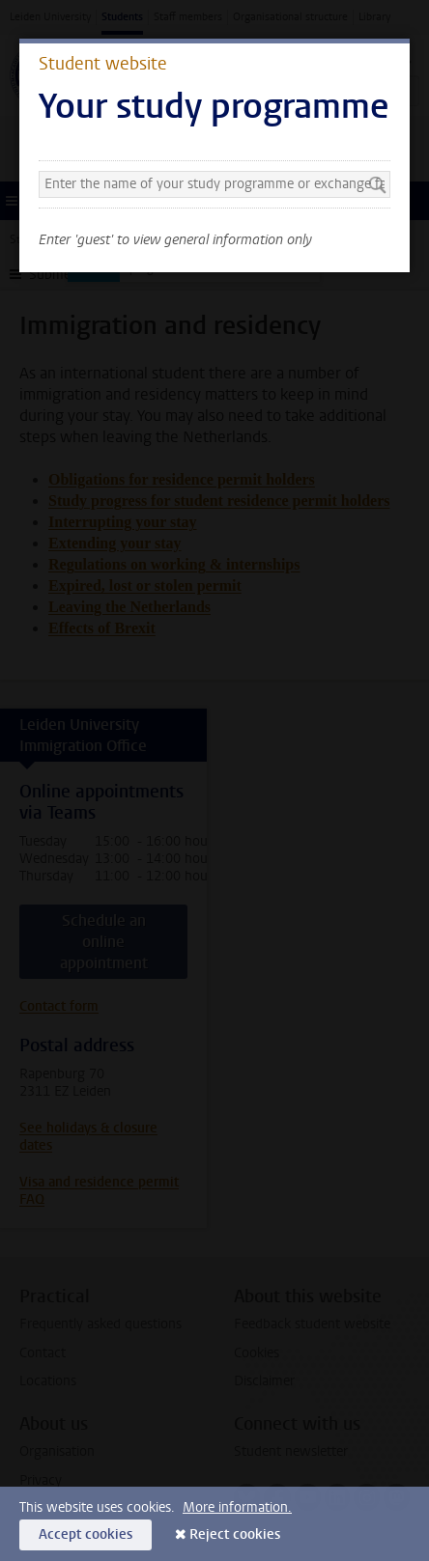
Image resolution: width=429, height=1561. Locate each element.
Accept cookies (85, 1534)
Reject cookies (234, 1534)
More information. (237, 1507)
